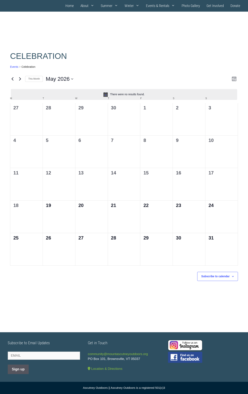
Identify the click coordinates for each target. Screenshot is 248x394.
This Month (34, 78)
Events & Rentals (162, 6)
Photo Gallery (191, 5)
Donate (235, 5)
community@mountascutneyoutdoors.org (118, 354)
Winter (134, 6)
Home (69, 5)
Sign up (18, 369)
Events (14, 66)
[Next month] (20, 79)
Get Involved (215, 5)
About (88, 6)
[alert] (124, 94)
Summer (111, 6)
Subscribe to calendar (215, 276)
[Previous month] (12, 79)
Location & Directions (105, 369)
